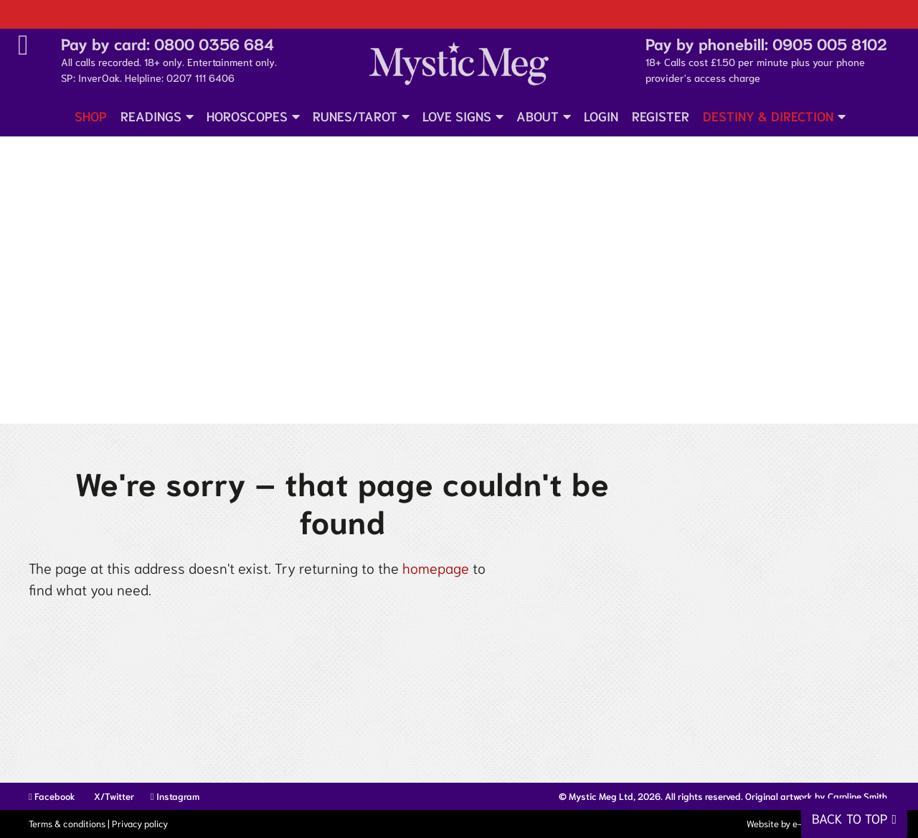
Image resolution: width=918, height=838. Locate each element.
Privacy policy (140, 823)
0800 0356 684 (214, 43)
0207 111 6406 (200, 77)
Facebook (52, 796)
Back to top (850, 818)
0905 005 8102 (829, 43)
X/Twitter (113, 796)
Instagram (175, 796)
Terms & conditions (67, 823)
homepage (435, 567)
